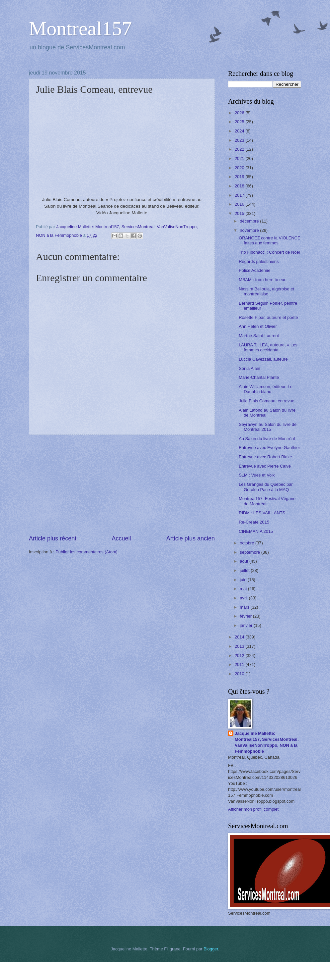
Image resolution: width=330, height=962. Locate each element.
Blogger (211, 948)
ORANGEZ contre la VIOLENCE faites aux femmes (269, 240)
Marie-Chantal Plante (259, 377)
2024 (240, 130)
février (246, 616)
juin (244, 579)
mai (244, 588)
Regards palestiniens (259, 261)
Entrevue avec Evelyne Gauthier (269, 447)
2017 (240, 195)
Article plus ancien (190, 538)
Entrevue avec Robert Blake (265, 456)
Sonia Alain (249, 368)
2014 (240, 636)
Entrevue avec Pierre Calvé (265, 466)
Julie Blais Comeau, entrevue (266, 400)
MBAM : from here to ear (262, 279)
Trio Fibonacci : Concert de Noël (269, 252)
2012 (240, 655)
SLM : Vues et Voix (257, 475)
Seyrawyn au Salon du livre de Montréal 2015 (267, 427)
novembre (250, 230)
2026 (240, 112)
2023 (240, 140)
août (244, 561)
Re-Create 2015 (254, 522)
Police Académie (254, 270)
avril (244, 597)
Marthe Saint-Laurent (259, 335)
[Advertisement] (122, 484)
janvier (247, 625)
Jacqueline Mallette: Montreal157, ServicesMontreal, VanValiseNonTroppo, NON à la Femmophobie (267, 742)
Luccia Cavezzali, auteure (263, 359)
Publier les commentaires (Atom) (86, 551)
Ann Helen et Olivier (258, 326)
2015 (240, 213)
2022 (240, 149)
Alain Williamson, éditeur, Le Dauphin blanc (265, 389)
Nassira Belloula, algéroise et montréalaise (266, 291)
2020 (240, 167)
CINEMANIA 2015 (256, 531)
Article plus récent (52, 538)
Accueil (121, 538)
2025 (240, 121)
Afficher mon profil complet (253, 809)
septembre (250, 552)
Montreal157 (80, 28)
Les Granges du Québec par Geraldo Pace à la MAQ (265, 487)
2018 (240, 185)
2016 (240, 204)
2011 (240, 664)
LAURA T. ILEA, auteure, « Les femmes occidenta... (268, 347)
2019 (240, 176)
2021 (240, 158)
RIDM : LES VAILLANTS (262, 512)
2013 (240, 646)
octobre (247, 542)
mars (245, 607)
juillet (245, 570)
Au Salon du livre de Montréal (267, 438)
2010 (240, 673)
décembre (250, 221)
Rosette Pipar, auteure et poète (268, 317)
